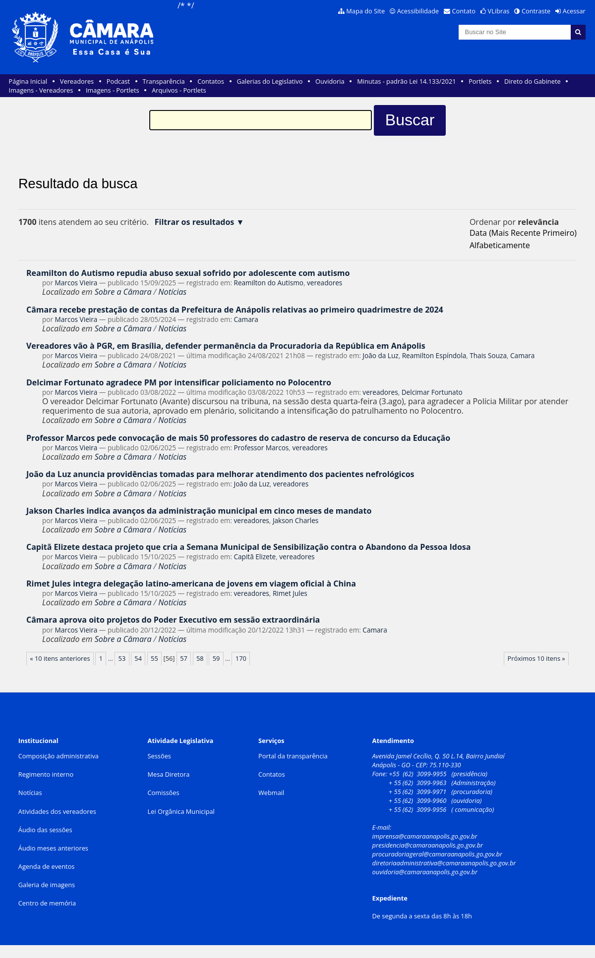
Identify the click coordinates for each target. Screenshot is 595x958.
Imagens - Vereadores (41, 90)
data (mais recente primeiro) (523, 232)
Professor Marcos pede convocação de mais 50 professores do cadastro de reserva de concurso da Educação (238, 437)
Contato (464, 10)
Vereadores (77, 81)
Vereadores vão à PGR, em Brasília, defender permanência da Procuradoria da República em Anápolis (225, 345)
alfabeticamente (500, 245)
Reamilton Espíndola (434, 355)
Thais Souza (488, 355)
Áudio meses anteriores (53, 848)
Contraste (536, 10)
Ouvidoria (330, 81)
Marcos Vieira (76, 282)
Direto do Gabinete (532, 81)
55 (154, 658)
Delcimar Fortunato (432, 392)
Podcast (118, 81)
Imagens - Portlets (112, 90)
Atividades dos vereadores (57, 811)
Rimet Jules (290, 593)
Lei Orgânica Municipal (181, 811)
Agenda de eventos (46, 866)
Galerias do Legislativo (269, 81)
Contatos (210, 81)
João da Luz (380, 355)
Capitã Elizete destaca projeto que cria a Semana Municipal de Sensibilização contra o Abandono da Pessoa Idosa (248, 546)
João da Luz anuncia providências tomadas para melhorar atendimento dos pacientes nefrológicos (220, 474)
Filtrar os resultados (195, 222)
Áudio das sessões (45, 829)
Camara (246, 319)
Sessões (159, 755)
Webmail (271, 792)
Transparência (164, 81)
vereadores (324, 282)
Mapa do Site (365, 10)
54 (138, 658)
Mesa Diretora (169, 774)
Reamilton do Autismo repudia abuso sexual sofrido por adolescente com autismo (188, 272)
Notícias (172, 291)
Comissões (163, 792)
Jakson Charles (295, 520)
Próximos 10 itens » (536, 658)
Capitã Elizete (255, 556)
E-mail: (382, 827)
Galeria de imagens (46, 884)
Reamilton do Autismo (268, 282)
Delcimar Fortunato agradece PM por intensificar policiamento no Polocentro (178, 382)
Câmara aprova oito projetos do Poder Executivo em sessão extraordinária (173, 619)
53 (122, 658)
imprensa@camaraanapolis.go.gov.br (424, 836)
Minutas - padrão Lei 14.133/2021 (406, 81)
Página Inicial (28, 81)
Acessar (574, 10)
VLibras (499, 10)
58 (200, 658)
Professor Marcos (261, 447)
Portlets (480, 81)
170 (241, 658)
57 (183, 658)
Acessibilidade (418, 10)
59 (216, 658)
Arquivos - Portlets (179, 90)
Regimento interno (45, 774)
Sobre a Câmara (123, 291)
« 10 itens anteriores (60, 658)
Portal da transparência (293, 755)
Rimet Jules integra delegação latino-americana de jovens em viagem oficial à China (191, 583)
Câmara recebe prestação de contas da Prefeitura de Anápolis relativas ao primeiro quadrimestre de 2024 (234, 309)
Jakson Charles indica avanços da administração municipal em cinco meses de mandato (198, 510)
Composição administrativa (58, 755)
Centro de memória (47, 903)
